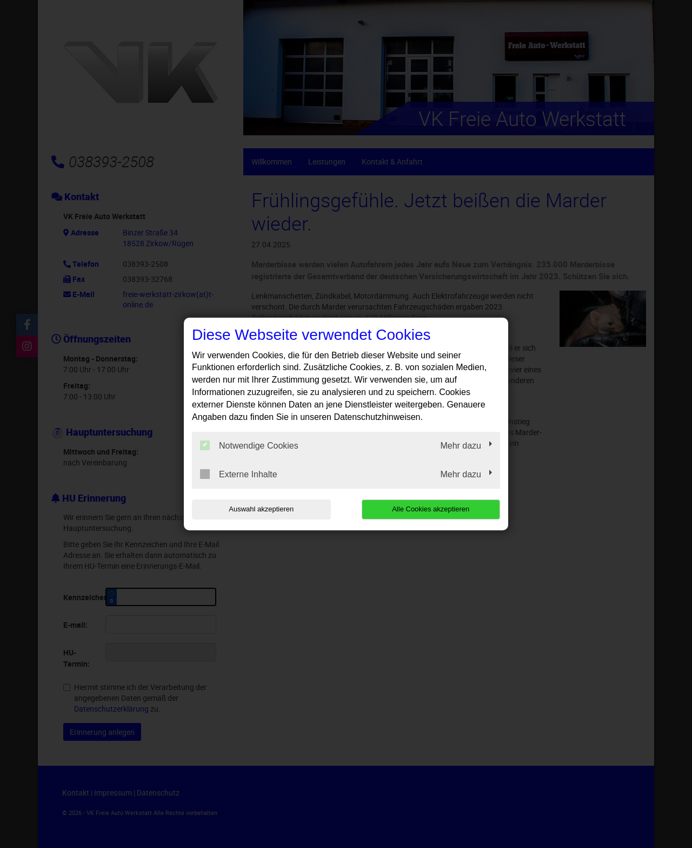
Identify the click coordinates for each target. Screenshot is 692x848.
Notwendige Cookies (249, 445)
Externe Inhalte (238, 474)
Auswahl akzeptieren (261, 509)
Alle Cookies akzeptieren (430, 509)
